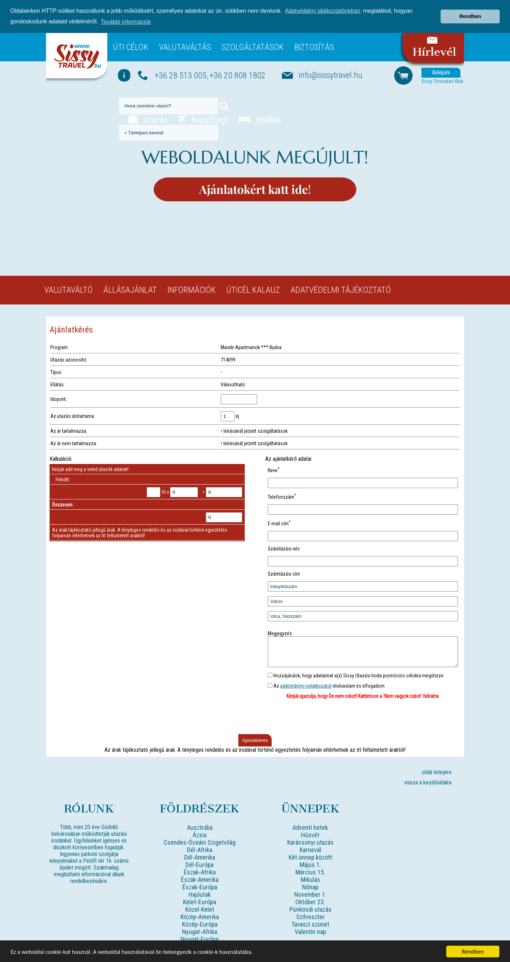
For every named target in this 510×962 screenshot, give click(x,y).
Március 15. (310, 871)
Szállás (260, 114)
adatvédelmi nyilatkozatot (306, 685)
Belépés (441, 66)
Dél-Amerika (199, 856)
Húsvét (310, 834)
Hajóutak (199, 893)
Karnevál (310, 849)
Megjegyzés (280, 627)
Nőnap (310, 886)
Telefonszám (282, 491)
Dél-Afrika (199, 849)
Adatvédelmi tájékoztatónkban (322, 5)
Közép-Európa (199, 923)
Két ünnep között (310, 856)
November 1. (310, 893)
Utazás (148, 114)
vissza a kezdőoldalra (428, 781)
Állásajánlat (130, 284)
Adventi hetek (310, 826)
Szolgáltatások (253, 41)
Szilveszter (310, 916)
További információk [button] (126, 16)
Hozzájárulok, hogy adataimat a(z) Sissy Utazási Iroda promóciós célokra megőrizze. (356, 675)
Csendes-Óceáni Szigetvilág (200, 841)
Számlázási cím (284, 568)
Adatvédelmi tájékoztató (340, 284)
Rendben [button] (470, 10)
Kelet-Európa (199, 901)
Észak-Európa (199, 886)
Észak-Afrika (200, 871)
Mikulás (310, 879)
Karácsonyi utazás (310, 841)
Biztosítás (314, 41)
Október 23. (310, 901)
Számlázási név (284, 543)
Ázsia (199, 834)
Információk (192, 284)
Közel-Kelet (199, 908)
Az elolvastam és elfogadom (326, 685)
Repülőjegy (203, 114)
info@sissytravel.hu (330, 69)
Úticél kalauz (253, 284)
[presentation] (363, 717)
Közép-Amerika (200, 916)
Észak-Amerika (200, 879)
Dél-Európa (200, 864)
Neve (273, 465)
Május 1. (310, 864)
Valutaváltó (68, 284)
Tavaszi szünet (310, 923)
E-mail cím (279, 517)
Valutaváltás (185, 41)
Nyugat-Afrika (199, 931)
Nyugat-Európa (200, 938)
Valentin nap (310, 931)
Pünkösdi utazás (310, 908)
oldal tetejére (437, 771)
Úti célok (130, 41)
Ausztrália (199, 826)
